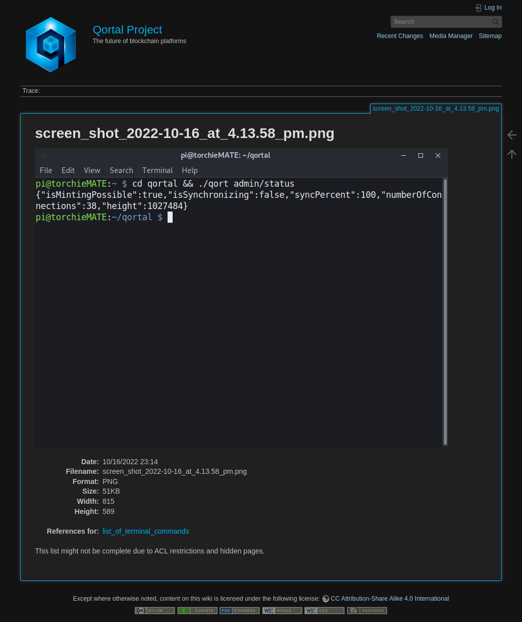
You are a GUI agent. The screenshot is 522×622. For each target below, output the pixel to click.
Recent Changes (400, 36)
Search (497, 21)
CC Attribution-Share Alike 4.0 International (390, 598)
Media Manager (451, 36)
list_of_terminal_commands (146, 531)
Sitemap (490, 36)
